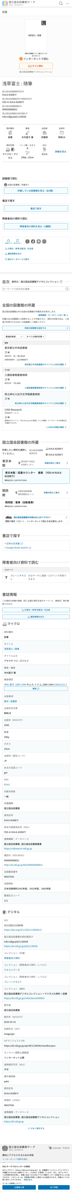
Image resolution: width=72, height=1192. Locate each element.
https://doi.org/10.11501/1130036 (23, 930)
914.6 (7, 784)
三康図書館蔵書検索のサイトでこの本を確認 (46, 388)
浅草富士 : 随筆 (11, 648)
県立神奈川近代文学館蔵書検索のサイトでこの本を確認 (41, 403)
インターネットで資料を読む (15, 1159)
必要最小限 (19, 1187)
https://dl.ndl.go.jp (14, 1121)
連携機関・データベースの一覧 (53, 315)
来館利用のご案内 (57, 463)
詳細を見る (60, 151)
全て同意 (54, 1187)
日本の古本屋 (14, 543)
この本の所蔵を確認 (56, 427)
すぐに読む (35, 66)
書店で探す (36, 208)
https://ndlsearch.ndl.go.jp (18, 848)
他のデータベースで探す (17, 259)
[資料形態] (35, 336)
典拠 (36, 688)
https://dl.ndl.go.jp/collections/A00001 (24, 998)
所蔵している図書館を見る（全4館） (36, 190)
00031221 (60, 684)
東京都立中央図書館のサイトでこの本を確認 (46, 364)
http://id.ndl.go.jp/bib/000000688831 (23, 864)
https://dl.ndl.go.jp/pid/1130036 (21, 946)
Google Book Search (18, 547)
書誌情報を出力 (13, 253)
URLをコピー (17, 241)
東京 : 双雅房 (10, 701)
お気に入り (8, 241)
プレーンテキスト (18, 577)
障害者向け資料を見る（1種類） (36, 226)
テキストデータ (12, 969)
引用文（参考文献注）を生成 (19, 248)
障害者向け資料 (12, 958)
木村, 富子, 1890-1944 (15, 684)
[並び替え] (14, 336)
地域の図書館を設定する (47, 328)
